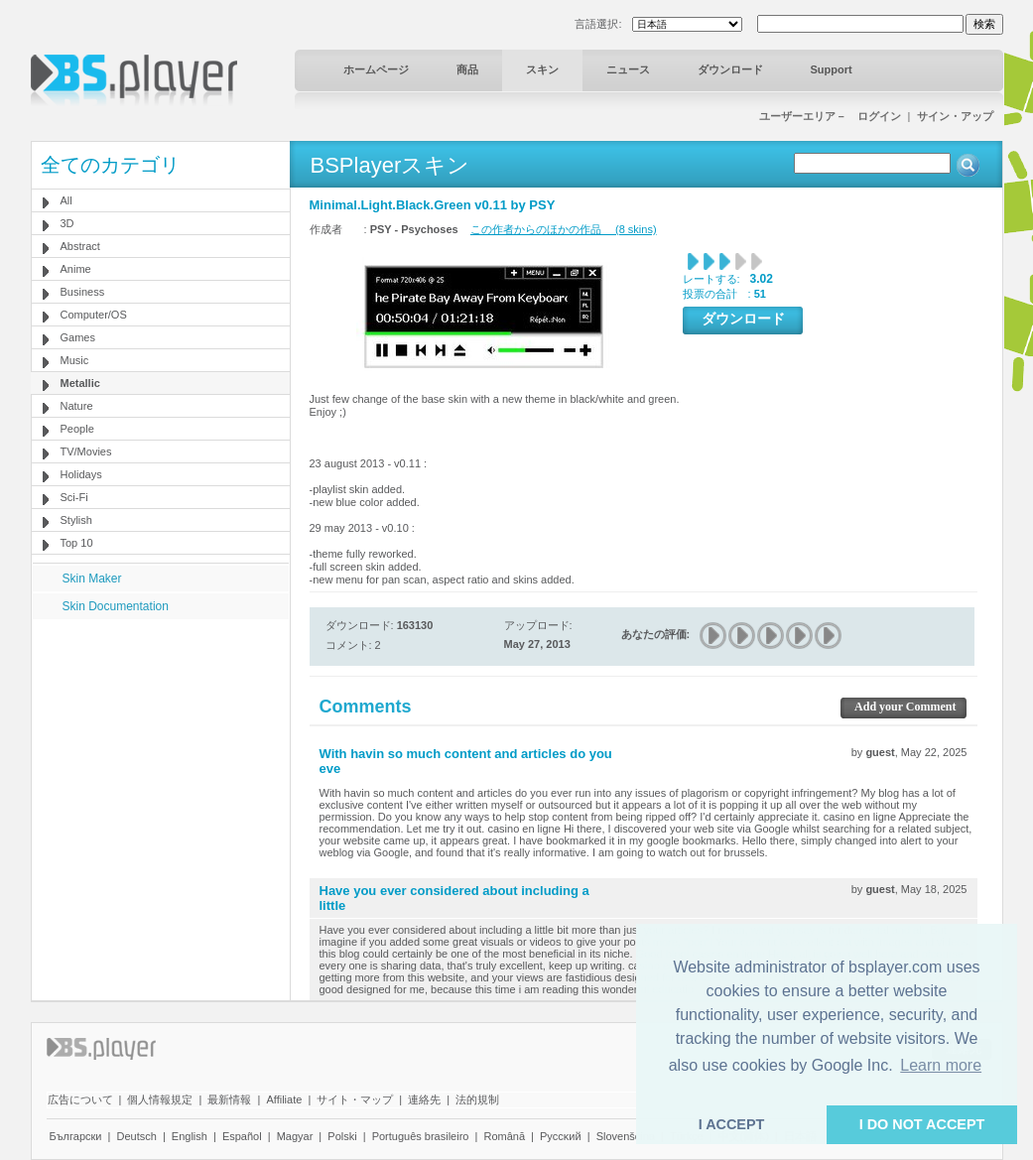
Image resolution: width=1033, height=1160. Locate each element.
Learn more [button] (940, 1065)
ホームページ (376, 69)
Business (83, 292)
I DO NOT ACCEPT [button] (922, 1124)
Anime (76, 269)
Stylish (76, 520)
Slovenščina (625, 1136)
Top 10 (77, 543)
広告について (80, 1099)
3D (67, 223)
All (66, 200)
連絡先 (424, 1099)
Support (831, 69)
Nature (77, 406)
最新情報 (229, 1099)
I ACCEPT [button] (732, 1124)
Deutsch (136, 1136)
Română (504, 1136)
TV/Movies (86, 451)
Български (76, 1136)
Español (242, 1136)
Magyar (295, 1136)
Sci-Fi (74, 497)
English (189, 1136)
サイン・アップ (955, 116)
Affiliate (284, 1099)
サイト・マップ (355, 1099)
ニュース (628, 69)
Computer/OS (94, 315)
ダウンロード (730, 69)
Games (78, 337)
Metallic (80, 383)
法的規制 (477, 1099)
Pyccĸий (560, 1136)
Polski (341, 1136)
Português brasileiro (420, 1136)
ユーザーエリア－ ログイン (830, 116)
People (77, 429)
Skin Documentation (116, 606)
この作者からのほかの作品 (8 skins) (563, 229)
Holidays (81, 474)
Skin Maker (92, 578)
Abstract (80, 246)
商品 (467, 69)
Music (75, 360)
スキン (542, 69)
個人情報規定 (160, 1099)
